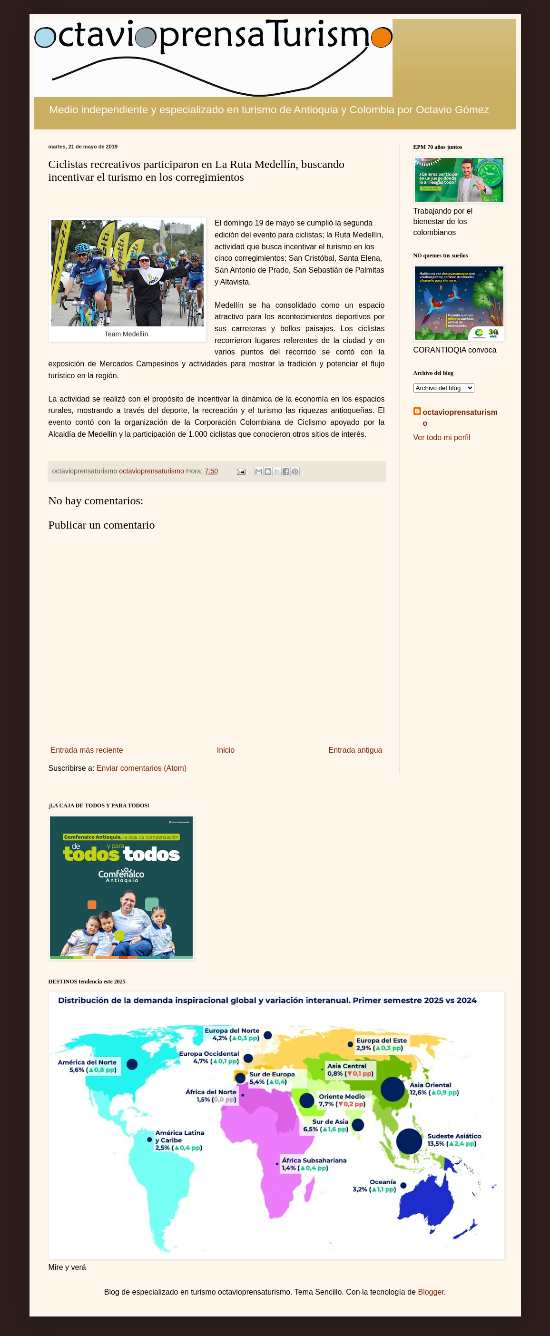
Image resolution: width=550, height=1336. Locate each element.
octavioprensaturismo (460, 417)
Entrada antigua (356, 750)
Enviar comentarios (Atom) (142, 768)
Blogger (430, 1292)
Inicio (226, 750)
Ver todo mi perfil (442, 437)
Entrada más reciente (87, 750)
